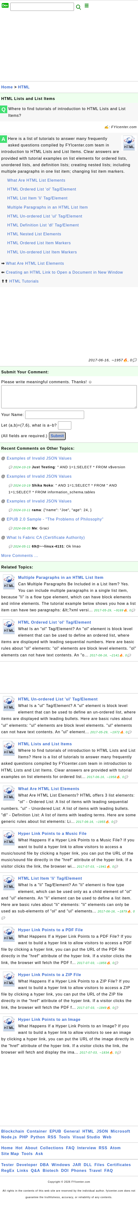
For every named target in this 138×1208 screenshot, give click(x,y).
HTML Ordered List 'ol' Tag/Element (41, 189)
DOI (65, 1175)
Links (22, 1175)
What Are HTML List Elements (36, 180)
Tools (64, 1142)
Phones (79, 1175)
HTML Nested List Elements (34, 234)
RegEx (8, 1175)
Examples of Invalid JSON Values (39, 463)
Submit (57, 441)
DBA (44, 1170)
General (72, 1136)
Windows (60, 1170)
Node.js (9, 1142)
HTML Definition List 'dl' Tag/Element (43, 225)
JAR (77, 1170)
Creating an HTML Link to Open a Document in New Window (64, 272)
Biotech (51, 1175)
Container (37, 1136)
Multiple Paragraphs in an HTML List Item (47, 207)
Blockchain (12, 1136)
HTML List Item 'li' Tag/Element (37, 198)
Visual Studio (86, 1142)
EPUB (55, 1136)
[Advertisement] (69, 47)
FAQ (70, 1153)
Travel (95, 1175)
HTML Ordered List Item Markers (39, 243)
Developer (26, 1170)
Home (7, 87)
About (31, 1153)
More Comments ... (19, 560)
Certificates (119, 1170)
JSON (102, 1136)
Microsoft (120, 1136)
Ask (39, 1158)
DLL (88, 1170)
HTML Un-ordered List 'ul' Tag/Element (44, 216)
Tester (7, 1170)
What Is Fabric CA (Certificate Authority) (46, 542)
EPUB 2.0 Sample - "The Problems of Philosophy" (55, 524)
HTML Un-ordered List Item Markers (42, 252)
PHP (23, 1142)
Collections (52, 1153)
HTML (24, 87)
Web (107, 1142)
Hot (19, 1153)
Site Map (10, 1158)
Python (38, 1142)
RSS (52, 1142)
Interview (86, 1153)
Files (99, 1170)
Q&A (35, 1175)
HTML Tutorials (24, 281)
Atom (115, 1153)
